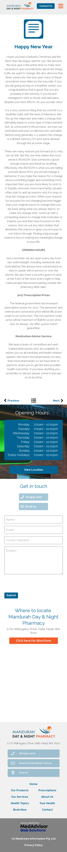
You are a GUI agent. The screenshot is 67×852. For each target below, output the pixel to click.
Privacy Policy (33, 845)
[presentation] (29, 583)
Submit (11, 595)
